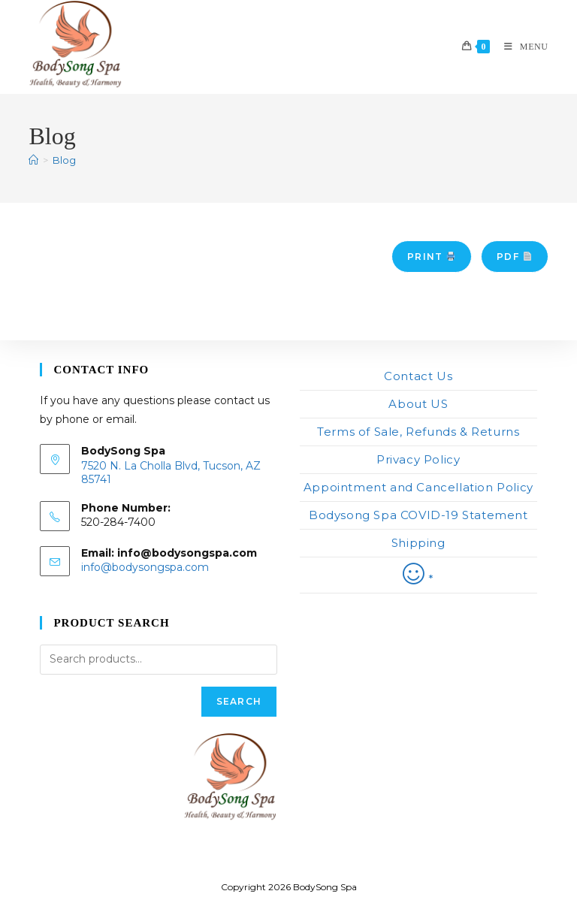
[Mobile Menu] (520, 46)
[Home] (33, 160)
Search (238, 701)
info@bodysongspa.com (145, 567)
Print (431, 256)
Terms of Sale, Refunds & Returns (418, 431)
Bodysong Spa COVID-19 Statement (418, 515)
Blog (64, 160)
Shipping (418, 543)
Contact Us (418, 376)
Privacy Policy (418, 459)
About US (418, 404)
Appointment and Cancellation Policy (418, 487)
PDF (514, 256)
